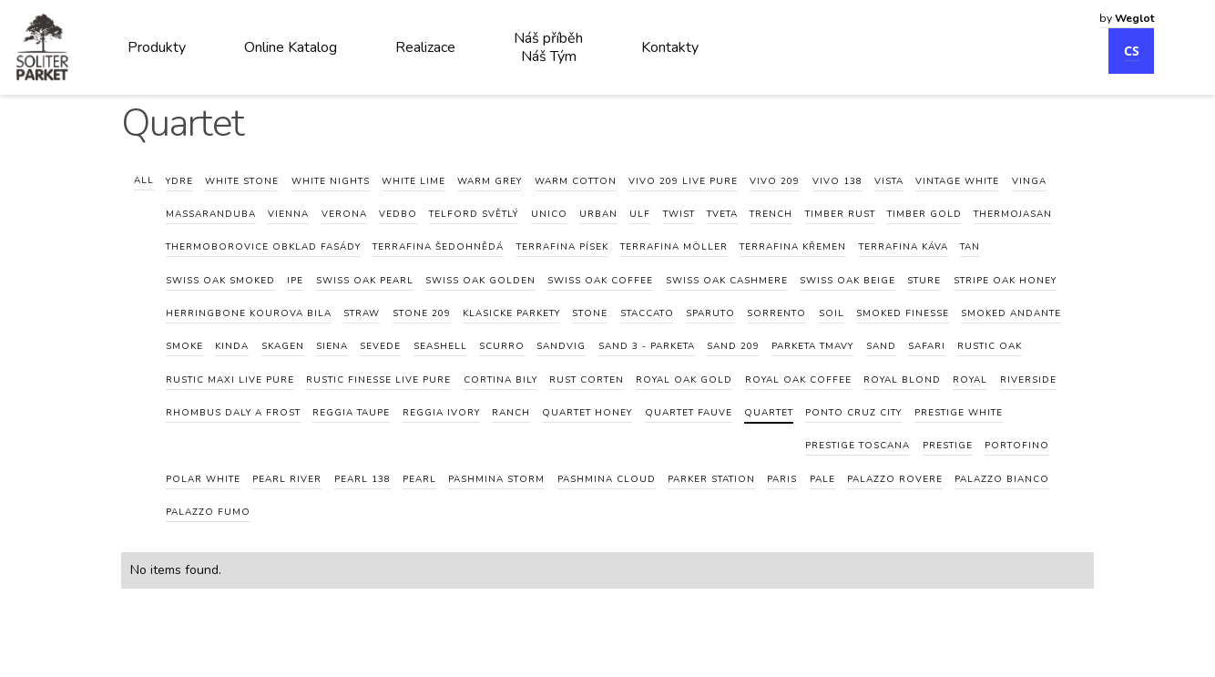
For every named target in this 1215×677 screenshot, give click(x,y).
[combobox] (1126, 41)
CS (1131, 50)
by (1126, 18)
